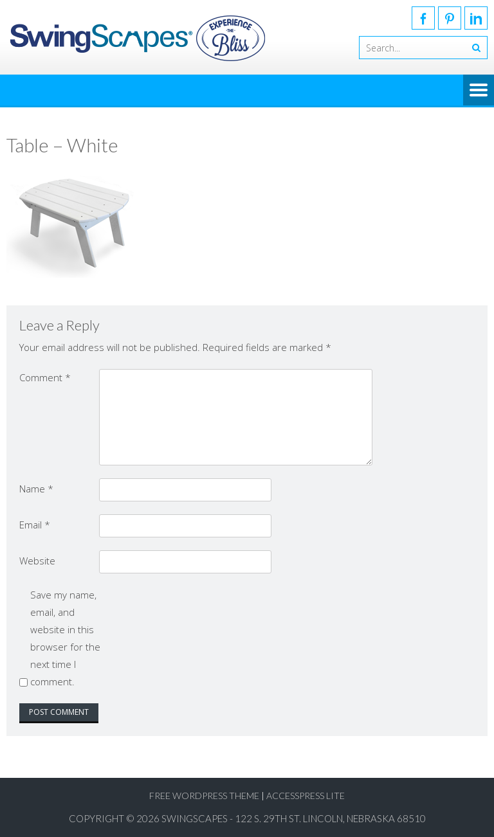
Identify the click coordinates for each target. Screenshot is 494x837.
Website (37, 560)
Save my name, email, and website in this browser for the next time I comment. (65, 638)
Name (36, 488)
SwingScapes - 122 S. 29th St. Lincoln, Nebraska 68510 (293, 818)
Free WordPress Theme (204, 795)
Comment (45, 377)
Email (34, 524)
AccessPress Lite (305, 795)
